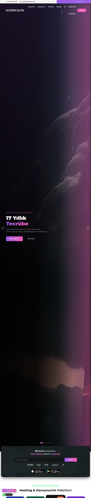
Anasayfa (31, 7)
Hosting (51, 7)
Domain (59, 7)
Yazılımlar (41, 7)
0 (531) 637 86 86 (11, 1)
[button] (88, 228)
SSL (65, 7)
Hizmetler (72, 7)
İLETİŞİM (82, 10)
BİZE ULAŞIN (31, 238)
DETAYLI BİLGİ (14, 238)
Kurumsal (72, 14)
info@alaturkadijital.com (27, 1)
